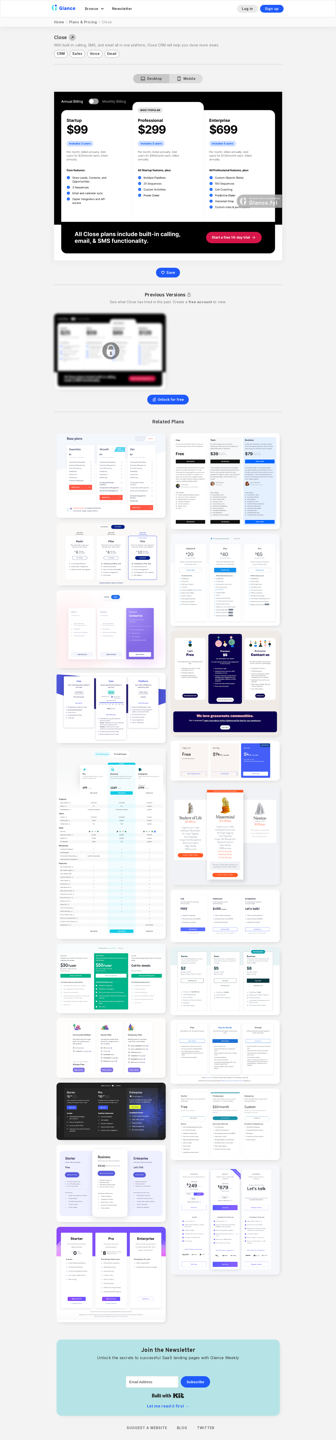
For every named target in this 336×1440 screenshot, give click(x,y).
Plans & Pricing (83, 22)
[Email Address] (152, 1382)
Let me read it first (168, 1406)
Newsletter (122, 9)
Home (59, 22)
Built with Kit (168, 1395)
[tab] (151, 78)
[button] (94, 8)
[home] (63, 9)
